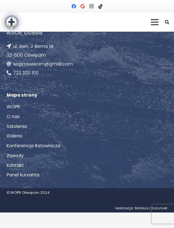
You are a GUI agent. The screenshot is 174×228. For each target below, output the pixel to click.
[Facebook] (73, 6)
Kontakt (15, 165)
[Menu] (154, 22)
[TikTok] (100, 6)
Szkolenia (17, 126)
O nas (13, 116)
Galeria (14, 136)
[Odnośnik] (11, 22)
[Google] (82, 6)
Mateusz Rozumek (151, 208)
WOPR (13, 107)
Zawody (15, 155)
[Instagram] (91, 6)
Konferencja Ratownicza (33, 145)
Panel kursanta (23, 175)
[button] (167, 22)
